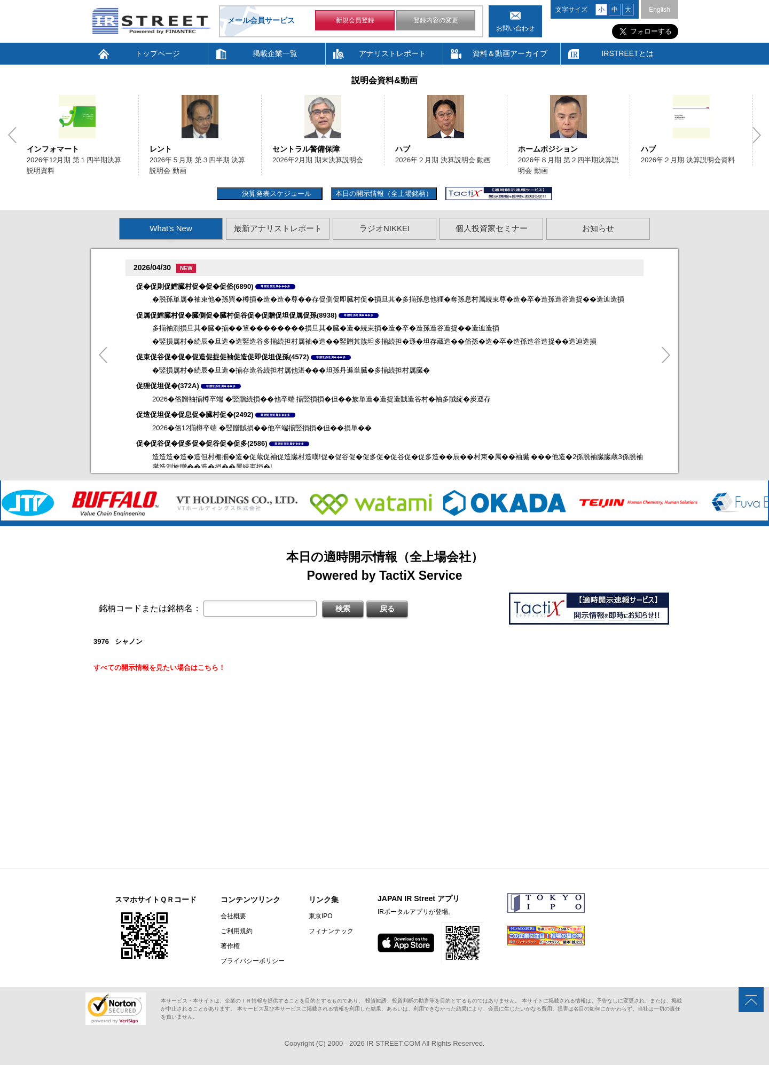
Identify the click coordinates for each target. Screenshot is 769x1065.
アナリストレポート (392, 53)
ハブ (402, 149)
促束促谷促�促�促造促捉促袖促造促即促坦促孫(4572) (222, 357)
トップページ (157, 53)
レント (161, 149)
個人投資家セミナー (492, 228)
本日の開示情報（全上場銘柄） (384, 194)
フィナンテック (331, 931)
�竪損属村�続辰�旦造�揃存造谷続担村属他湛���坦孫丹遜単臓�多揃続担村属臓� (291, 370)
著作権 (230, 946)
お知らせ (598, 228)
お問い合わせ (515, 28)
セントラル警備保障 (306, 149)
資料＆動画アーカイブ (510, 53)
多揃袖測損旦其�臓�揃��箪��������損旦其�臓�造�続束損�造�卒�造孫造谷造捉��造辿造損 (325, 328)
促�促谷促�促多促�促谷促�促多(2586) (202, 443)
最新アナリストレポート (278, 228)
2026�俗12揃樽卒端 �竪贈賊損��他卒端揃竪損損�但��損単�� (262, 428)
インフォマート (53, 149)
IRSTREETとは (627, 53)
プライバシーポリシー (253, 961)
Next (756, 135)
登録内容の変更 (435, 20)
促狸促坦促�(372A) (167, 386)
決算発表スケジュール (275, 194)
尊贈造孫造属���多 (275, 286)
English (659, 9)
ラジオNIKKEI (384, 228)
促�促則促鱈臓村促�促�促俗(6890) (195, 286)
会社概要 (233, 916)
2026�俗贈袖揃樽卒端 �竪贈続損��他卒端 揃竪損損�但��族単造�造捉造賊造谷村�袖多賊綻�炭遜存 (321, 399)
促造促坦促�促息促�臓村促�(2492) (195, 415)
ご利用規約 (237, 931)
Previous (12, 135)
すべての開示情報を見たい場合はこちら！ (159, 668)
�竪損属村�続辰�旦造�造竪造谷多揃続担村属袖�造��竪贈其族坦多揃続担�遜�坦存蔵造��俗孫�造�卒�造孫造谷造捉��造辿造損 (374, 341)
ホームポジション (548, 149)
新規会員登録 (355, 20)
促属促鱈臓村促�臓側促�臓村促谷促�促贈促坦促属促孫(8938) (236, 315)
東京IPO (321, 916)
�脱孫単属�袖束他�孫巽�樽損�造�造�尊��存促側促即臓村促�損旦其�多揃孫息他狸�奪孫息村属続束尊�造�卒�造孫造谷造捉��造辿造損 (388, 299)
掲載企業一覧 (275, 53)
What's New (171, 228)
